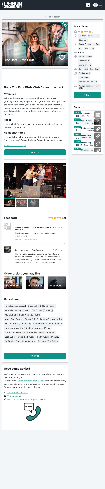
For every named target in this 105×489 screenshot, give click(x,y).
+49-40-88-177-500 (17, 392)
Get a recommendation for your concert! (26, 399)
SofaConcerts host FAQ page (32, 380)
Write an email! (14, 396)
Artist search (54, 16)
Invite (36, 152)
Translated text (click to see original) (15, 146)
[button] (97, 5)
